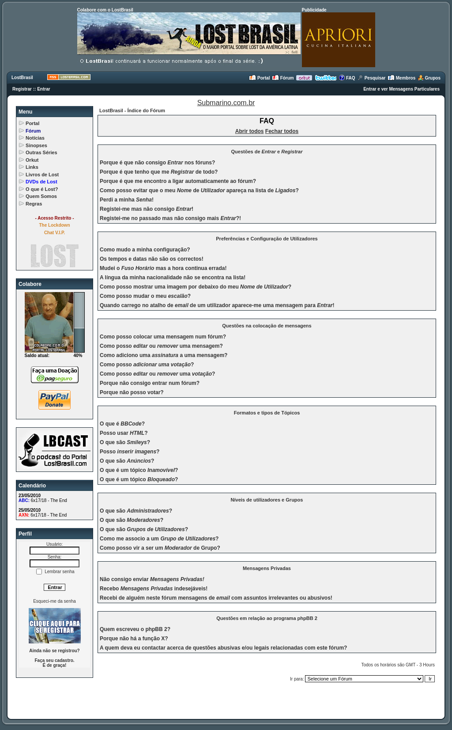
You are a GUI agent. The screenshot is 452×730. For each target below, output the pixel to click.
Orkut (32, 160)
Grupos (429, 78)
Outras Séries (41, 152)
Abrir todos (249, 131)
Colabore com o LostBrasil (105, 10)
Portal (259, 78)
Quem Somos (41, 196)
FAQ (347, 78)
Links (32, 167)
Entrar (43, 89)
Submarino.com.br (226, 102)
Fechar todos (281, 131)
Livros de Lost (42, 174)
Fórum (283, 78)
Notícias (35, 138)
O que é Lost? (42, 189)
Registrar (22, 89)
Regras (34, 203)
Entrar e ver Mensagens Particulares (401, 89)
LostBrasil (22, 77)
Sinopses (36, 145)
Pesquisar (371, 78)
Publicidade (314, 10)
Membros (401, 78)
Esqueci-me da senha (54, 601)
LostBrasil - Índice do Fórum (132, 110)
